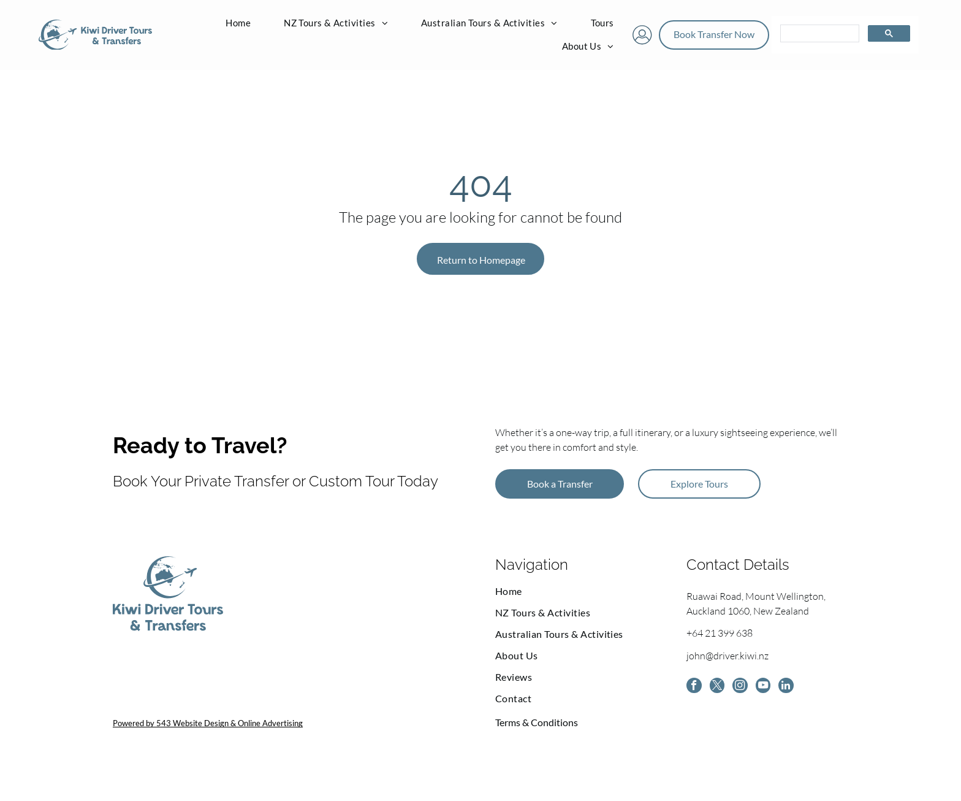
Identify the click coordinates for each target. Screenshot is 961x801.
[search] (818, 34)
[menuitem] (238, 24)
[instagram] (745, 690)
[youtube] (770, 690)
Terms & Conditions (536, 723)
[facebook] (695, 690)
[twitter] (720, 690)
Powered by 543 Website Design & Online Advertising (208, 724)
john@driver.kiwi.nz (727, 657)
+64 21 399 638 (719, 635)
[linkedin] (795, 690)
